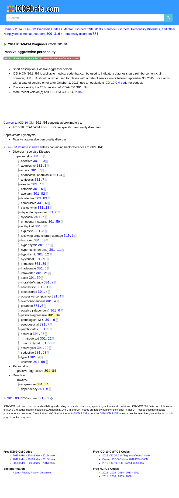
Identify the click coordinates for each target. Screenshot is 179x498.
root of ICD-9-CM (77, 421)
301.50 (39, 244)
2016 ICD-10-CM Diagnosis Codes (122, 463)
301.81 (42, 292)
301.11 (44, 249)
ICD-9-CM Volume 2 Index (21, 148)
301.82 (39, 195)
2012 (15, 466)
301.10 (39, 162)
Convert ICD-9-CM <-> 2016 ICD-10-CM (125, 466)
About (16, 480)
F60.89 (46, 128)
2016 (105, 480)
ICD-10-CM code (116, 83)
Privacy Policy (30, 480)
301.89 (40, 268)
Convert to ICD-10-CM (18, 123)
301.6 (38, 191)
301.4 (57, 176)
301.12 (43, 258)
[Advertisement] (56, 108)
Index (22, 463)
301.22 (46, 349)
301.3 (41, 167)
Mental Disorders (82, 29)
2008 (30, 470)
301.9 (37, 157)
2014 (30, 463)
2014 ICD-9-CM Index (112, 421)
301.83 (41, 200)
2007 (45, 470)
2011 (30, 466)
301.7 (36, 172)
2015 (78, 92)
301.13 (43, 210)
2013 (45, 463)
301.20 (39, 340)
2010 (45, 466)
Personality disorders (81, 34)
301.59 (54, 224)
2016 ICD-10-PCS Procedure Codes (123, 470)
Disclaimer (46, 480)
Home (7, 29)
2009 (15, 470)
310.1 (69, 239)
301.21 (42, 277)
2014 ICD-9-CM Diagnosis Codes (37, 29)
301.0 (38, 311)
